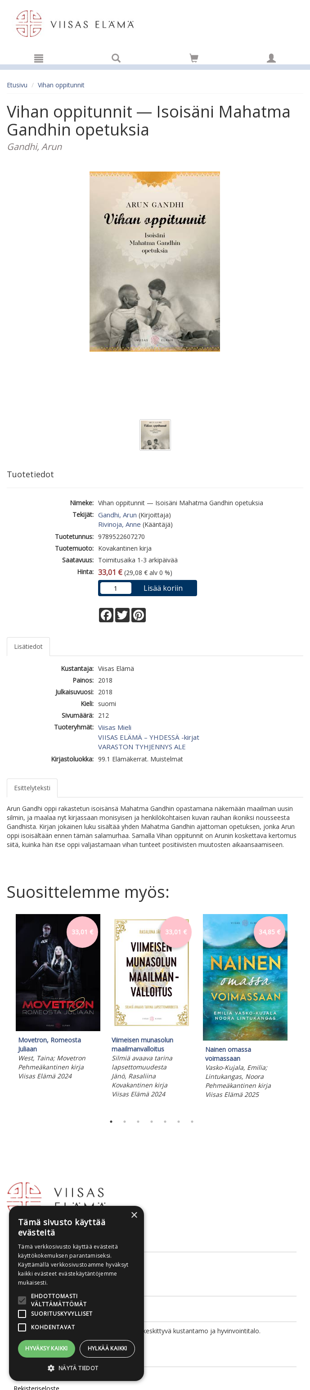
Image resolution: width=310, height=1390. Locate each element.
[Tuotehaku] (116, 58)
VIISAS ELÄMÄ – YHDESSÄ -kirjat (148, 737)
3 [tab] (138, 1121)
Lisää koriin (163, 588)
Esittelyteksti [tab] (32, 787)
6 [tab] (178, 1121)
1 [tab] (111, 1121)
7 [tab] (192, 1121)
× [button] (133, 1215)
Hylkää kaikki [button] (107, 1348)
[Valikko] (39, 58)
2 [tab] (124, 1121)
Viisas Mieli (114, 727)
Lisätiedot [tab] (28, 646)
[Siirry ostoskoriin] (194, 58)
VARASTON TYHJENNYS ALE (142, 746)
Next (298, 1012)
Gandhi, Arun (117, 514)
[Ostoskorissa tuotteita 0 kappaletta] (194, 59)
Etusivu (17, 85)
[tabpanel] (58, 998)
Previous (4, 1012)
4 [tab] (151, 1121)
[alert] (76, 1293)
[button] (76, 1367)
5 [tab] (165, 1121)
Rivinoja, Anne (119, 524)
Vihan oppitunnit (61, 85)
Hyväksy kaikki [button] (46, 1348)
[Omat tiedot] (271, 58)
